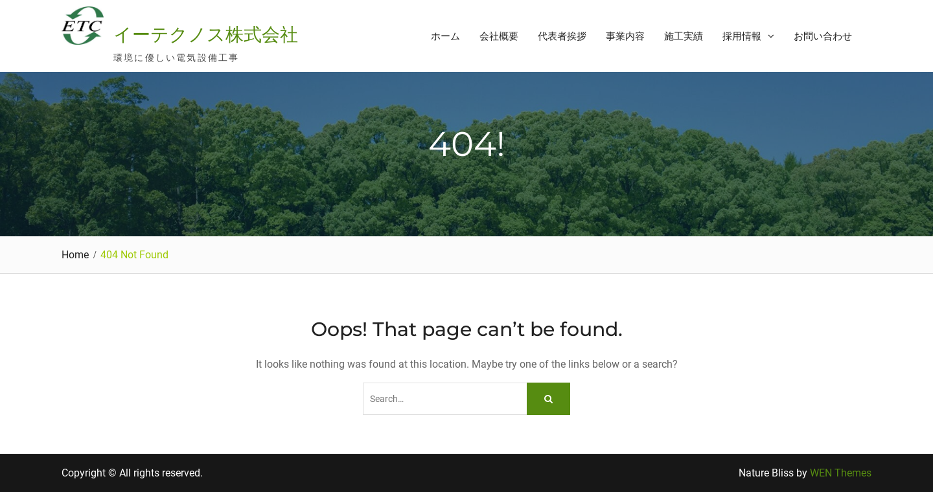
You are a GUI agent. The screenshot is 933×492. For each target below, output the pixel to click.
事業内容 (625, 36)
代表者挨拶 (562, 36)
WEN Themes (840, 473)
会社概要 (498, 36)
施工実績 (683, 36)
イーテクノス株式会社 (205, 34)
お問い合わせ (823, 36)
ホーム (445, 36)
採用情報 (741, 36)
